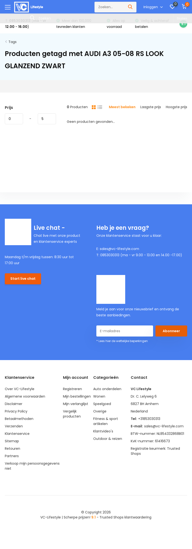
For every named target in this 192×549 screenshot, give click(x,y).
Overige (99, 411)
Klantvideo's (103, 431)
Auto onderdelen (107, 389)
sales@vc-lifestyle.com (164, 426)
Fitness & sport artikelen (105, 421)
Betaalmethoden (19, 418)
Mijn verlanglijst (75, 403)
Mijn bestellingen (77, 396)
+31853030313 (149, 418)
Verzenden (14, 426)
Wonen (99, 396)
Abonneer (171, 331)
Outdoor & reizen (107, 438)
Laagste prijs (150, 107)
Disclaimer (13, 403)
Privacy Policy (16, 411)
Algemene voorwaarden (25, 396)
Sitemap (12, 441)
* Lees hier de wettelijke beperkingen (122, 341)
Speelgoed (102, 403)
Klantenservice (17, 433)
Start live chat (23, 278)
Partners (12, 456)
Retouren (12, 448)
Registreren (72, 389)
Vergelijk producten (72, 414)
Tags (12, 41)
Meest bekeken (122, 107)
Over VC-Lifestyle (19, 389)
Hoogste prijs (176, 107)
